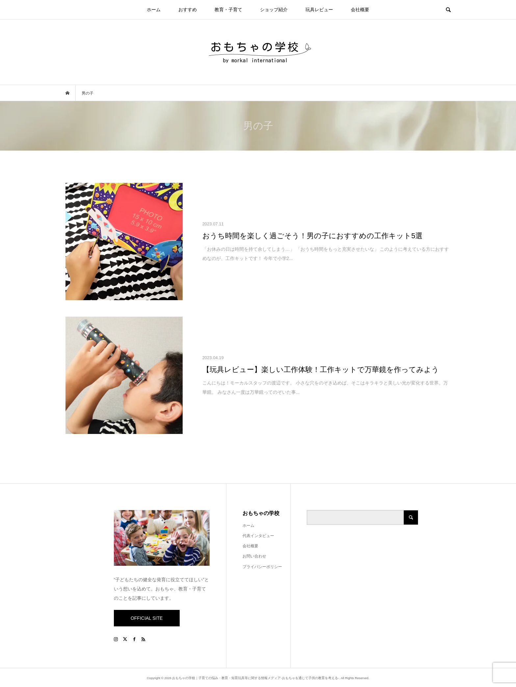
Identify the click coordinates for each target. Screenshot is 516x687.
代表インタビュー (258, 535)
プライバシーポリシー (262, 566)
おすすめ (187, 9)
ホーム (154, 9)
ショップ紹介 (274, 9)
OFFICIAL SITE (147, 618)
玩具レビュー (319, 9)
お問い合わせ (254, 556)
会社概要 (360, 9)
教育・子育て (228, 9)
